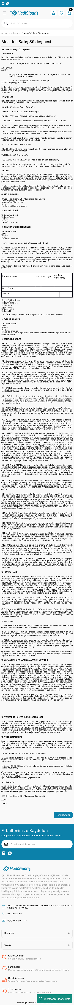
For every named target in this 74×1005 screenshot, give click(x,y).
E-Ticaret (30, 1003)
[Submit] (6, 844)
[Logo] (24, 13)
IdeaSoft (20, 1002)
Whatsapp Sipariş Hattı (54, 999)
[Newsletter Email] (37, 844)
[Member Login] (53, 13)
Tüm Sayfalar (63, 815)
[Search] (37, 23)
